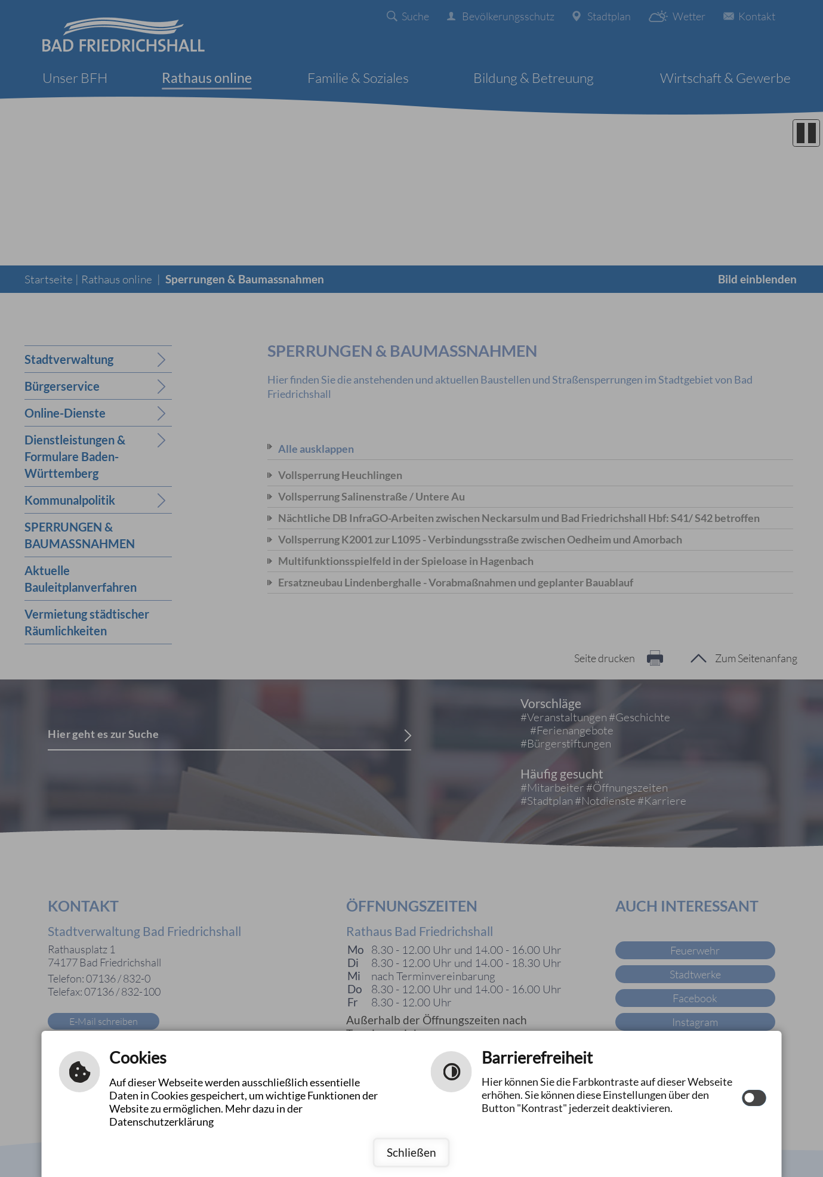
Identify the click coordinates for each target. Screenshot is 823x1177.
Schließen (411, 1152)
